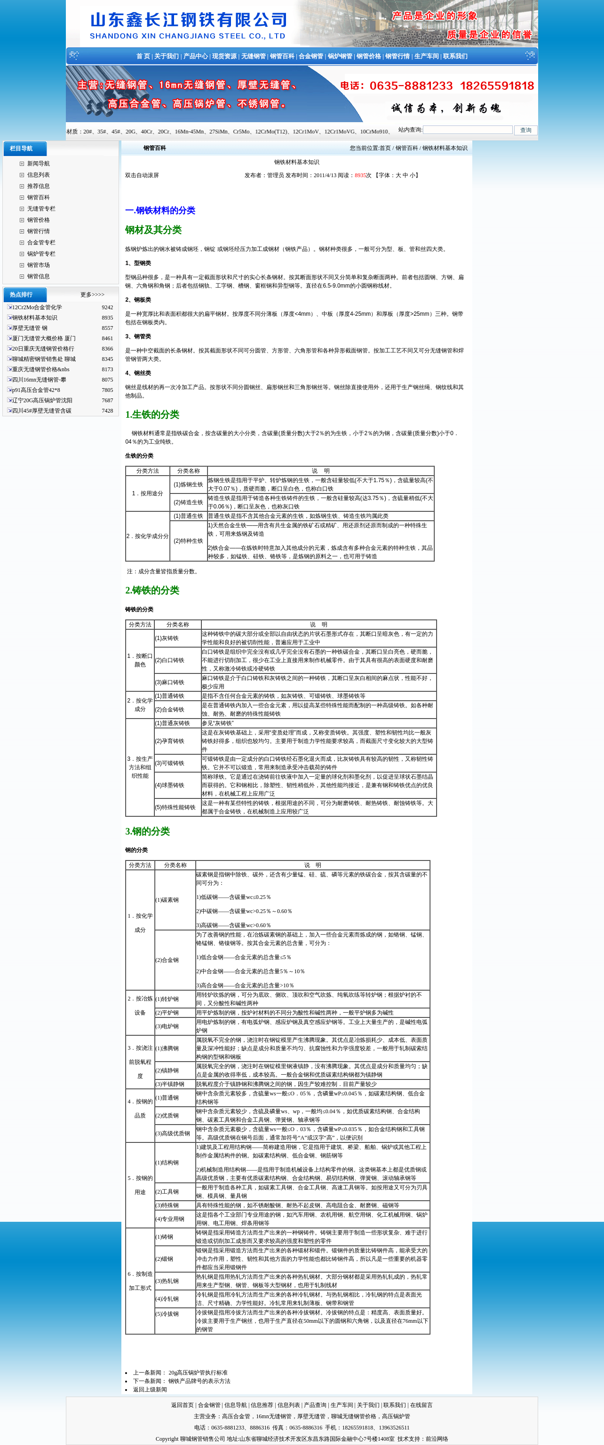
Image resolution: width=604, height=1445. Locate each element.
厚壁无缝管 (311, 1416)
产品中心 (195, 56)
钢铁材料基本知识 (34, 317)
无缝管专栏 (41, 208)
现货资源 (224, 56)
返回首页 (182, 1405)
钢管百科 (282, 56)
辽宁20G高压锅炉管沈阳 (42, 400)
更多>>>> (92, 294)
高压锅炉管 (396, 1416)
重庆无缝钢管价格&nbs (41, 369)
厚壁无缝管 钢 (30, 328)
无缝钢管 (253, 56)
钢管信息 (38, 276)
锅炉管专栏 (41, 253)
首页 (385, 148)
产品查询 (315, 1405)
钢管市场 (38, 265)
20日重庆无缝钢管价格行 (43, 348)
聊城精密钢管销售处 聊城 (44, 359)
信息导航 (235, 1405)
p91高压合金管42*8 (36, 390)
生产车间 (426, 56)
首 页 (143, 56)
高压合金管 (236, 1416)
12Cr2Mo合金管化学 (37, 307)
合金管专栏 (41, 242)
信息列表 (38, 175)
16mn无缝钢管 (273, 1416)
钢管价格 (369, 56)
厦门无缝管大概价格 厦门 (44, 338)
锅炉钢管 (340, 56)
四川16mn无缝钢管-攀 (39, 379)
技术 (403, 1439)
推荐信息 (38, 186)
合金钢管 (311, 56)
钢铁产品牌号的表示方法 (199, 1381)
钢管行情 (397, 56)
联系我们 (455, 56)
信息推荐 (262, 1405)
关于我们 (166, 56)
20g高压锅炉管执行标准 (198, 1372)
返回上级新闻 (150, 1389)
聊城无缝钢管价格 (353, 1416)
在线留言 (421, 1405)
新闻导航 (38, 163)
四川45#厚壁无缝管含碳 (42, 410)
